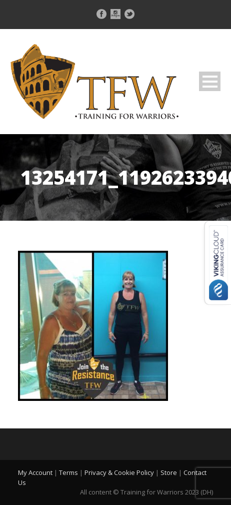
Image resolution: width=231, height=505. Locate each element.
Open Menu (209, 81)
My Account (35, 472)
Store (168, 472)
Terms (68, 472)
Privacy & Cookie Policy (119, 472)
